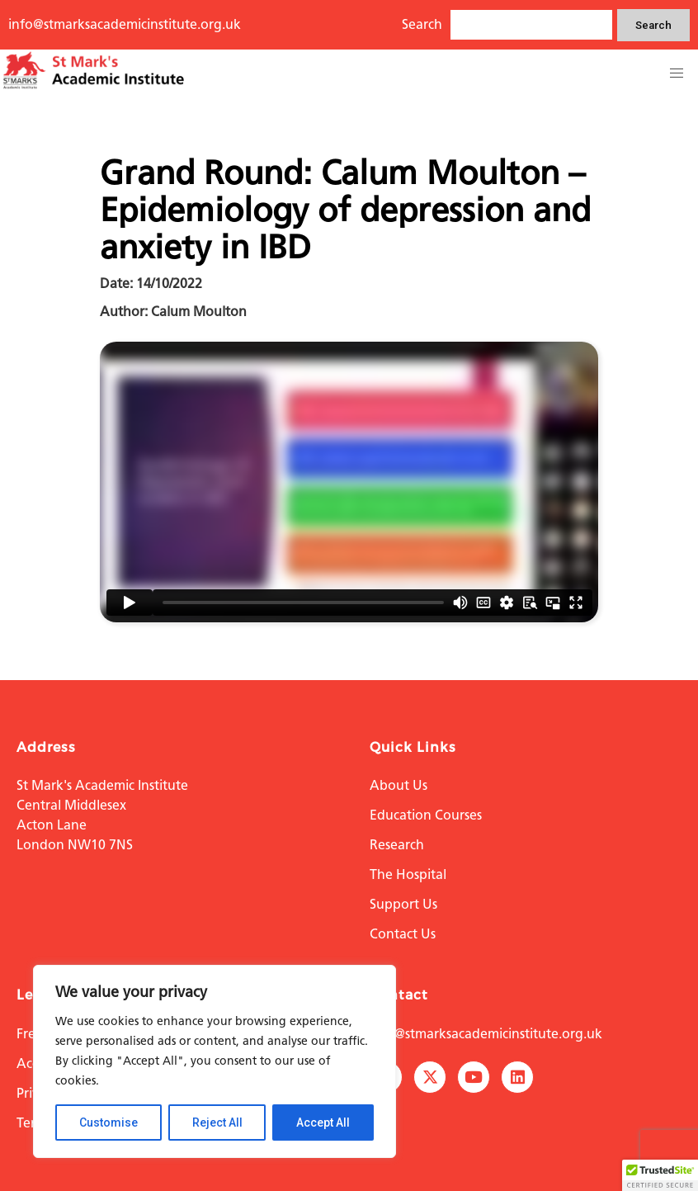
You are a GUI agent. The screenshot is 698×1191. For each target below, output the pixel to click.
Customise (108, 1122)
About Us (398, 785)
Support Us (403, 904)
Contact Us (403, 934)
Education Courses (426, 815)
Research (397, 845)
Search (653, 25)
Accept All (323, 1122)
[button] (676, 73)
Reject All (217, 1122)
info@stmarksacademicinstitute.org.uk (124, 24)
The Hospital (408, 874)
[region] (214, 1061)
